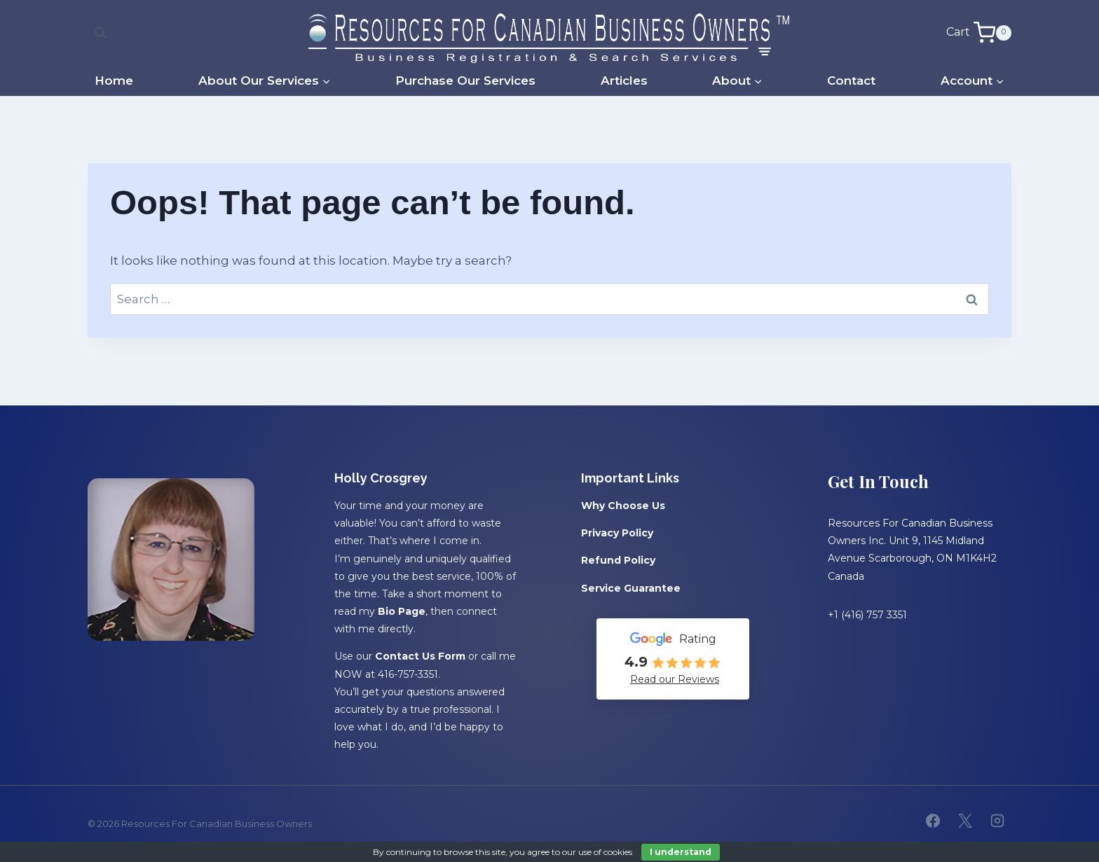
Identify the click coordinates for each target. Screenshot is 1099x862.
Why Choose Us (623, 505)
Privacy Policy (617, 533)
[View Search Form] (100, 33)
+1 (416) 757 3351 (867, 615)
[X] (965, 821)
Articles (624, 81)
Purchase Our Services (465, 81)
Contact (851, 81)
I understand (680, 852)
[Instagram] (997, 821)
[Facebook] (933, 821)
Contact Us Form (420, 656)
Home (114, 81)
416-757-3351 (408, 674)
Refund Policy (618, 560)
